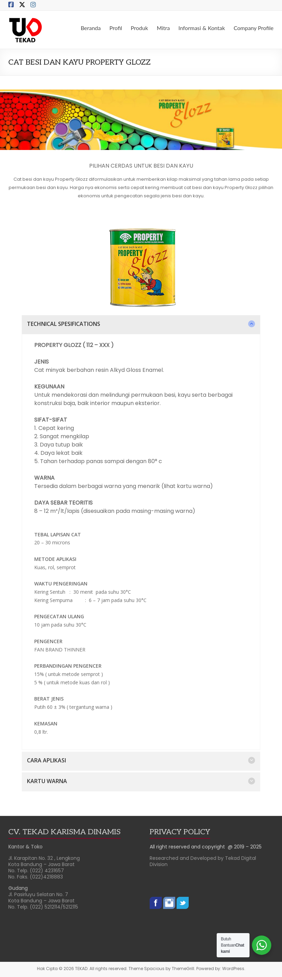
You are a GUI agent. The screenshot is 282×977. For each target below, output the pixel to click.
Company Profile (254, 28)
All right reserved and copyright (189, 846)
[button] (141, 324)
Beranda (91, 28)
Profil (116, 28)
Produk (139, 28)
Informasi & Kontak (201, 28)
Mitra (163, 28)
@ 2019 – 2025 (245, 846)
